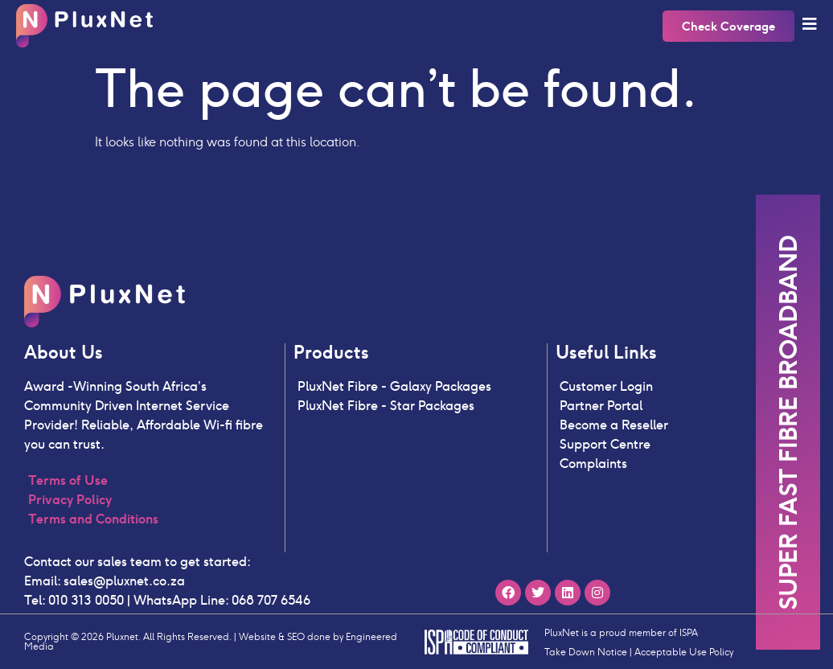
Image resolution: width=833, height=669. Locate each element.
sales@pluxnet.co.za (124, 581)
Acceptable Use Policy (683, 652)
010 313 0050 (84, 600)
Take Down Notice (585, 652)
